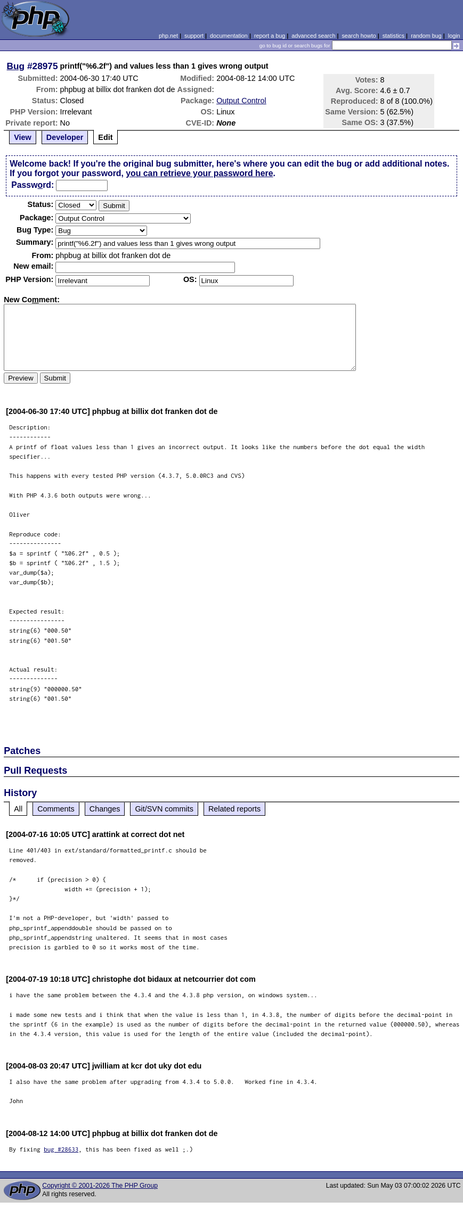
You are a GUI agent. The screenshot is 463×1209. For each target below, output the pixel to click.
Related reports (234, 809)
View (22, 137)
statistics (393, 35)
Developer (65, 137)
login (454, 35)
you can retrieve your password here (199, 173)
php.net (168, 35)
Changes (105, 809)
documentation (229, 35)
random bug (426, 35)
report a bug (269, 35)
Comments (56, 809)
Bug (16, 66)
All (18, 809)
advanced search (313, 35)
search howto (359, 35)
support (194, 35)
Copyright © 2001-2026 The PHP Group (100, 1185)
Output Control (241, 100)
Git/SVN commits (164, 809)
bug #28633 (61, 1149)
